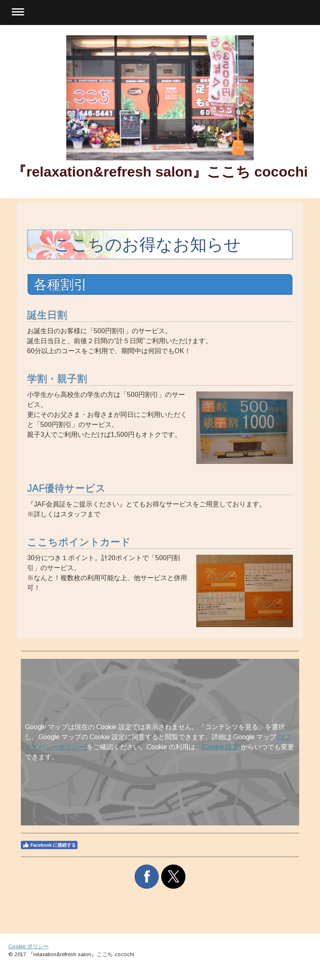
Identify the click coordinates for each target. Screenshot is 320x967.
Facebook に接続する (49, 845)
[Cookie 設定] (221, 746)
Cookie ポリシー (28, 946)
